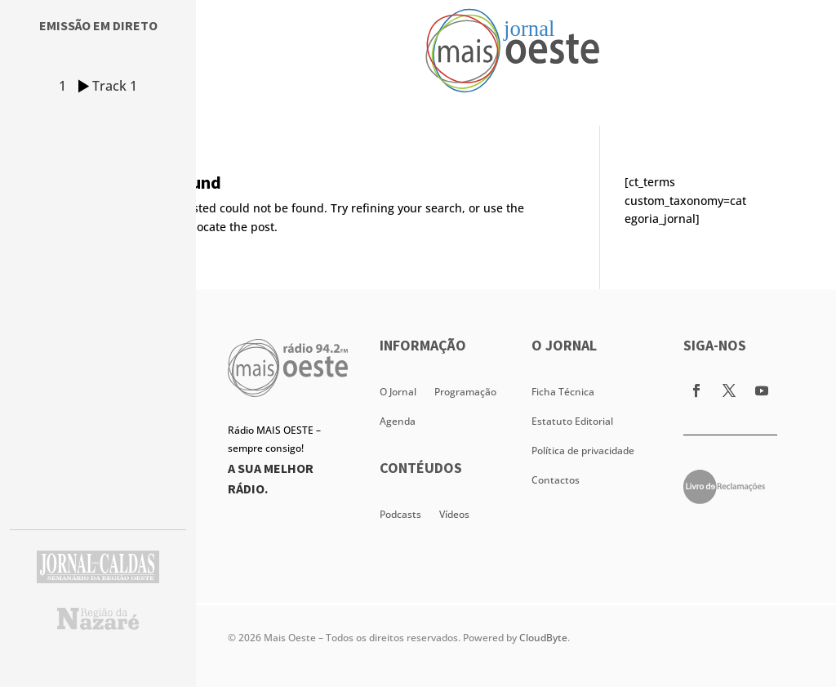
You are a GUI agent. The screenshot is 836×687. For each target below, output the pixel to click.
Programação (465, 392)
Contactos (555, 480)
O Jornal (398, 392)
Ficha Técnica (562, 392)
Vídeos (454, 514)
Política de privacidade (582, 450)
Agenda (398, 421)
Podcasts (400, 514)
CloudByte (543, 638)
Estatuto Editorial (572, 421)
